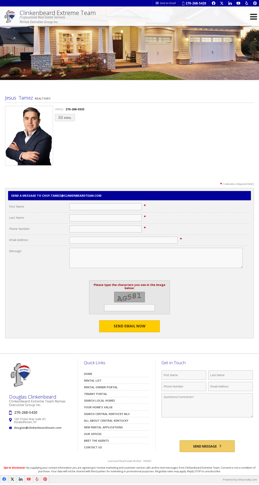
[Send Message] (207, 446)
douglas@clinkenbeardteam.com (38, 428)
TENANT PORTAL (95, 394)
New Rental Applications (103, 427)
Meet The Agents (96, 441)
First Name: (16, 206)
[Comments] (207, 405)
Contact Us (93, 447)
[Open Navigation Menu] (253, 17)
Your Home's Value (98, 407)
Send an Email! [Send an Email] (166, 3)
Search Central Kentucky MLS (107, 414)
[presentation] (207, 429)
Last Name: (16, 218)
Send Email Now (129, 326)
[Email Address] (230, 386)
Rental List (92, 380)
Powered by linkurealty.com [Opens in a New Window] (240, 480)
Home (88, 374)
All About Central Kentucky (106, 420)
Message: (15, 251)
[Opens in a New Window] (213, 3)
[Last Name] (230, 375)
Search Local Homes (99, 400)
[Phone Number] (183, 386)
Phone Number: (19, 229)
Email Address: (19, 240)
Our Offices (93, 434)
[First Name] (183, 375)
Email (65, 118)
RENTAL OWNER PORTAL (101, 387)
